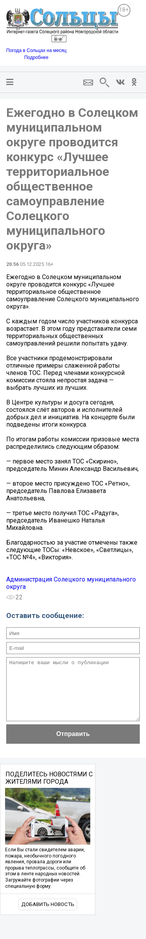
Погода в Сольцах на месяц (36, 50)
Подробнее (36, 57)
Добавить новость (47, 916)
